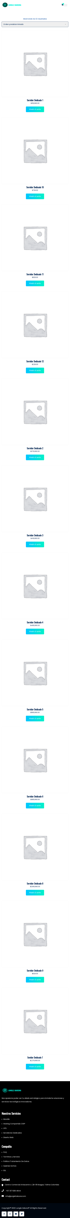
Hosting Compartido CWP (14, 1123)
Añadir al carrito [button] (35, 109)
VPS (5, 1128)
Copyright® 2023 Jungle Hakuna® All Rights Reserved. (24, 1208)
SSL (4, 1170)
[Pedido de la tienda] (35, 24)
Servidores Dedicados (12, 1133)
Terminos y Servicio (11, 1157)
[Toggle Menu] (65, 5)
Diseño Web (8, 1137)
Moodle (6, 1119)
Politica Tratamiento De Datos (16, 1161)
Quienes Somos (9, 1166)
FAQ (5, 1152)
